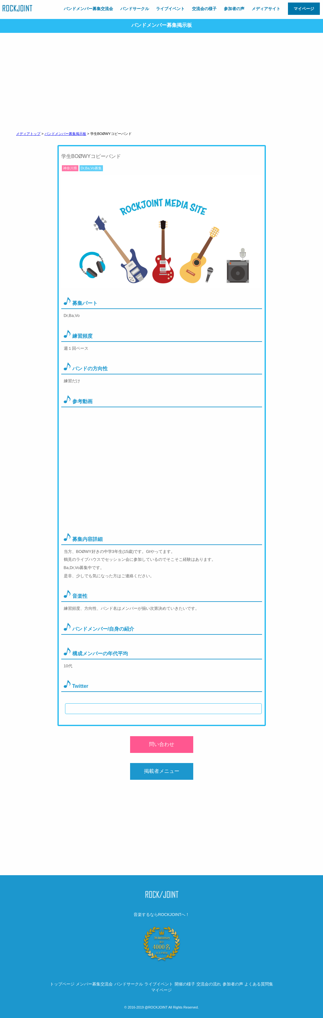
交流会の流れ (208, 984)
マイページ (304, 8)
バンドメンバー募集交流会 (88, 8)
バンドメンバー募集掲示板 (65, 134)
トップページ (62, 984)
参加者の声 (234, 8)
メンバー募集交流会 (94, 984)
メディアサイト (266, 8)
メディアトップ (28, 134)
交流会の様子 (204, 8)
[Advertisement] (161, 80)
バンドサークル (134, 8)
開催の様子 (185, 984)
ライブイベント (170, 8)
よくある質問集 (258, 984)
